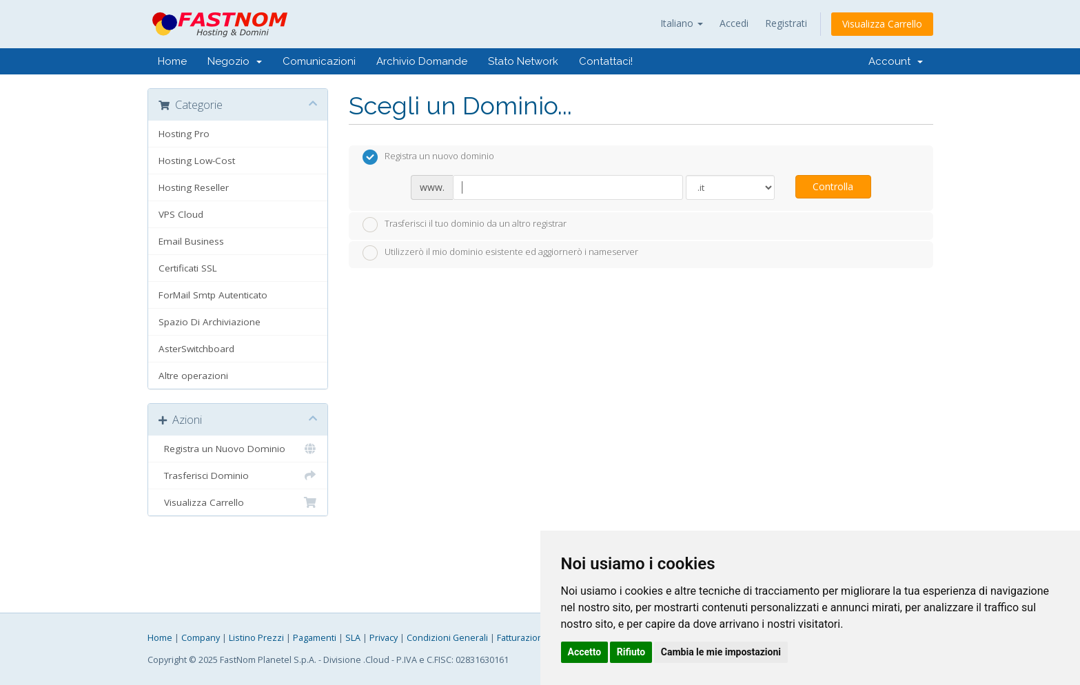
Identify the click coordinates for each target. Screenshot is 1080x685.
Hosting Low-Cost (197, 160)
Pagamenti (314, 638)
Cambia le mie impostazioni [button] (721, 651)
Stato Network (523, 61)
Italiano (681, 23)
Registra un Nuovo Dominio (238, 448)
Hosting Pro (184, 133)
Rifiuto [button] (631, 651)
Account (895, 61)
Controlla (833, 186)
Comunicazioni (319, 61)
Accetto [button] (585, 651)
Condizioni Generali (447, 638)
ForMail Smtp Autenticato (213, 295)
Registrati (786, 23)
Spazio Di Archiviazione (210, 322)
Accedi (734, 23)
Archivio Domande (421, 61)
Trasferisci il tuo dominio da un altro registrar (465, 224)
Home (172, 61)
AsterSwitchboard (196, 348)
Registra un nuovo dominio (428, 157)
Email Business (191, 241)
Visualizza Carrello (882, 23)
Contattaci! (606, 61)
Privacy (383, 638)
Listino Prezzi (256, 638)
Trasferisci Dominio (238, 475)
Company (200, 638)
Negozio (234, 61)
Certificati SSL (188, 268)
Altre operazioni (193, 375)
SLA (352, 638)
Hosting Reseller (194, 187)
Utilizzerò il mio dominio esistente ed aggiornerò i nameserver (500, 252)
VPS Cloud (181, 214)
